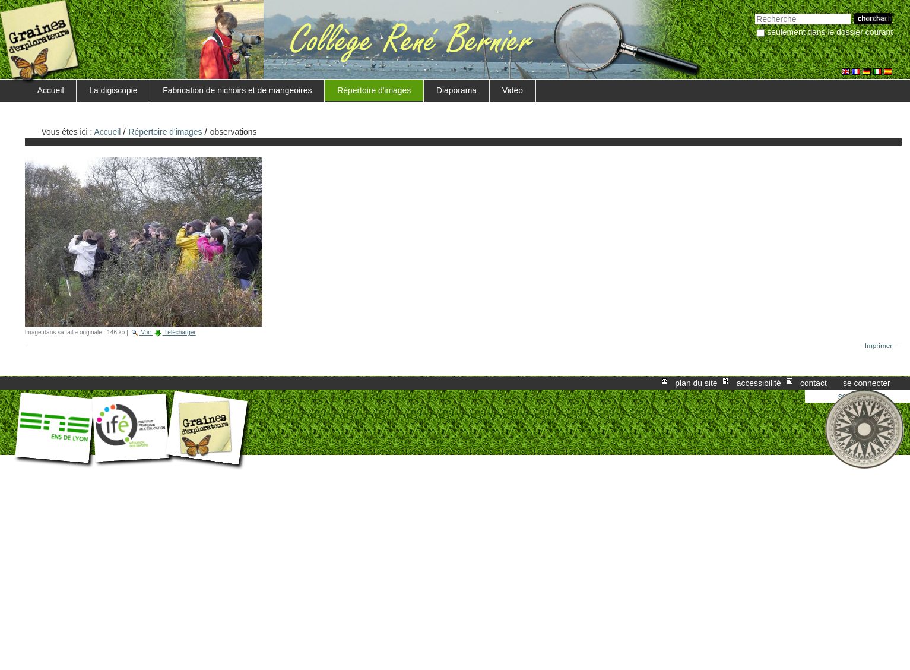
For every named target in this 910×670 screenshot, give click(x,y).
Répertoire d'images (374, 90)
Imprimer (879, 346)
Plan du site (696, 383)
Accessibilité (759, 383)
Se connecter (866, 383)
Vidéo (512, 90)
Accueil (50, 90)
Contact (813, 383)
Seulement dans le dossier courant (830, 32)
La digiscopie (113, 90)
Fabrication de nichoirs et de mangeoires (237, 90)
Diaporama (456, 90)
